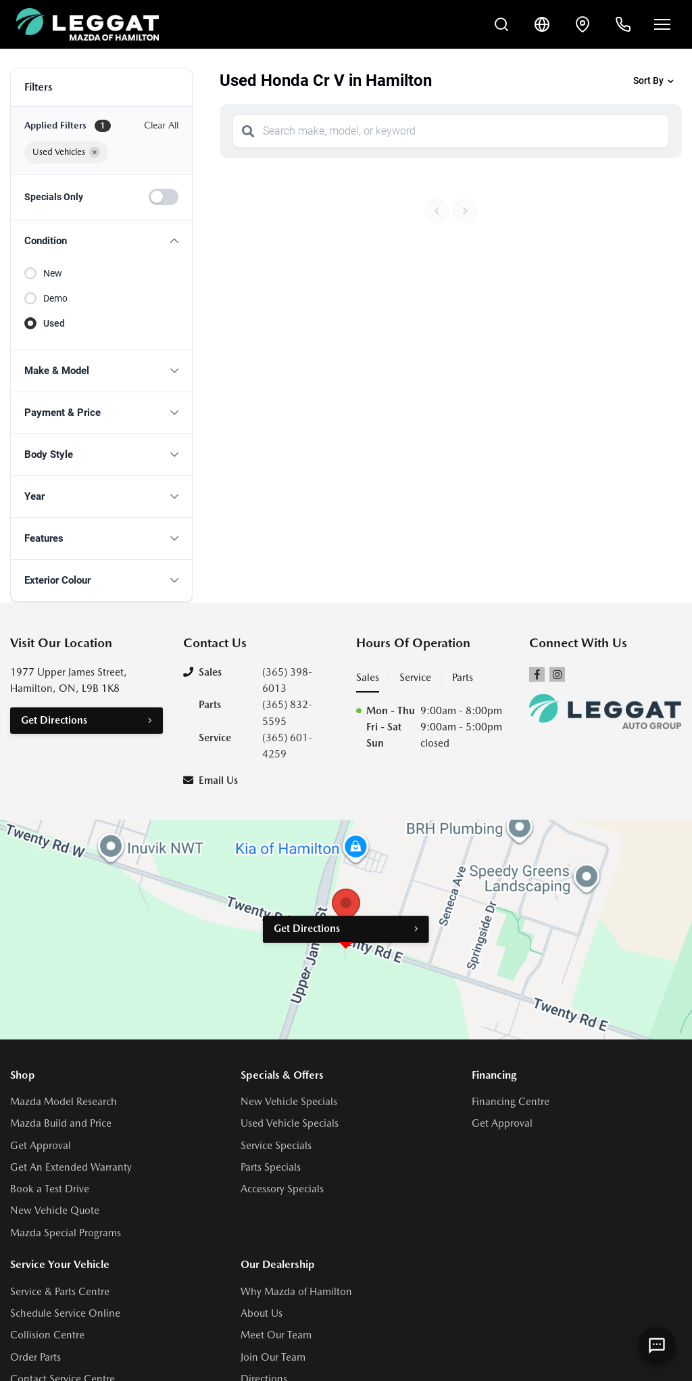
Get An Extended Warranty (71, 1167)
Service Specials (276, 1146)
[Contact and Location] (582, 24)
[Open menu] (662, 24)
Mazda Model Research (63, 1102)
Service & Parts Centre (59, 1292)
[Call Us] (623, 24)
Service (415, 678)
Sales (367, 678)
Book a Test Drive (49, 1189)
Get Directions (54, 720)
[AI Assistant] (657, 1346)
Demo (55, 298)
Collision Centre (47, 1335)
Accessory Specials (282, 1189)
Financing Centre (510, 1102)
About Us (261, 1313)
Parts (462, 678)
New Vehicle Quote (54, 1210)
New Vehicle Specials (289, 1102)
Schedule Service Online (65, 1313)
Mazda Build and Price (61, 1123)
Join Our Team (273, 1357)
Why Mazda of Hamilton (296, 1292)
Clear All (161, 125)
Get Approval (40, 1146)
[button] (101, 241)
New (52, 273)
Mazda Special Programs (65, 1233)
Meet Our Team (276, 1335)
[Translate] (542, 24)
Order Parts (35, 1357)
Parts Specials (271, 1167)
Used (54, 323)
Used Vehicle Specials (290, 1123)
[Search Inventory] (501, 24)
